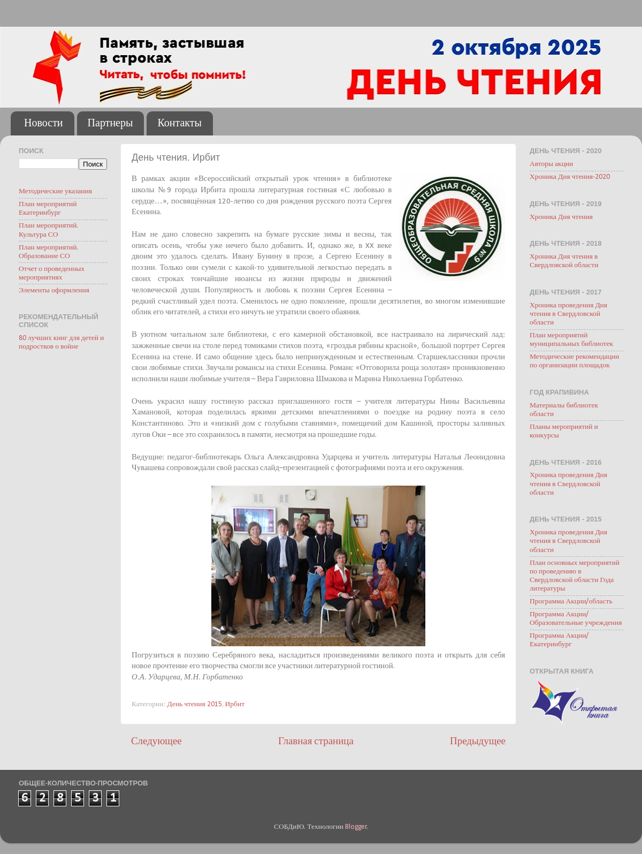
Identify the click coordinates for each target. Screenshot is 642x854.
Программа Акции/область (571, 601)
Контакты (179, 123)
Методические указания (55, 191)
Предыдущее (478, 742)
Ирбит (235, 704)
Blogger (356, 826)
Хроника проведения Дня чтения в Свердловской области (568, 314)
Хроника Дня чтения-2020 (570, 176)
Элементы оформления (54, 290)
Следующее (156, 742)
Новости (43, 123)
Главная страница (316, 742)
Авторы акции (551, 164)
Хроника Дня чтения (561, 217)
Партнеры (110, 123)
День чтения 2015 (194, 704)
